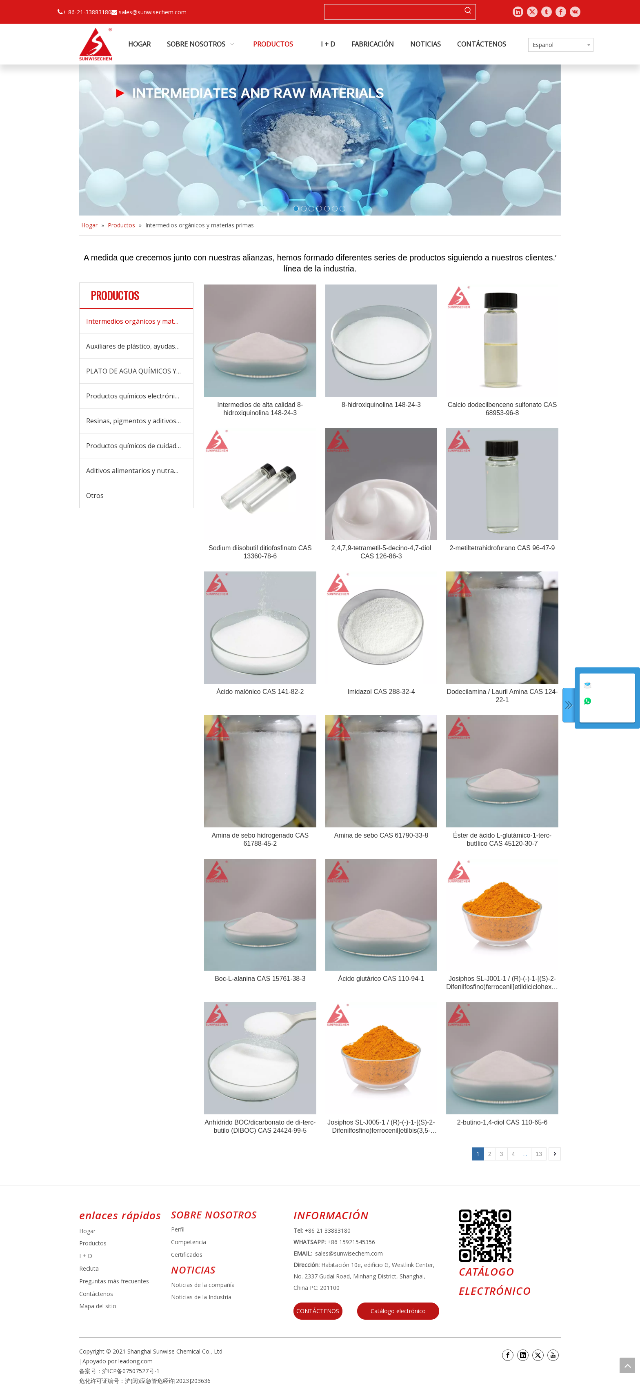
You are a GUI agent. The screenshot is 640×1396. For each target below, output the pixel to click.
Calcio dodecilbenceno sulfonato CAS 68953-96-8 (502, 408)
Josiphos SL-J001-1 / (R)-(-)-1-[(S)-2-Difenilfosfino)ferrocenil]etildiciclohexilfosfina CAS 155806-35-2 (502, 983)
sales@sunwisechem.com (153, 12)
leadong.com (135, 1361)
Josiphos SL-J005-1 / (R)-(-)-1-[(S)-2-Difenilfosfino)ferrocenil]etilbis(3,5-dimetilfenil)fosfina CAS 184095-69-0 (381, 1127)
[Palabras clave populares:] (468, 11)
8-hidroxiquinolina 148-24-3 (381, 404)
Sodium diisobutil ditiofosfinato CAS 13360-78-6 (260, 552)
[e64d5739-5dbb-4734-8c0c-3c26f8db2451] (485, 1235)
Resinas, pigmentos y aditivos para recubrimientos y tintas (139, 420)
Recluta (89, 1268)
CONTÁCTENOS (317, 1311)
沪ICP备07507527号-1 (131, 1371)
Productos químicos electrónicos (135, 395)
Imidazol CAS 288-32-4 (381, 691)
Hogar (87, 1231)
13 (539, 1154)
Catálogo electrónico (398, 1311)
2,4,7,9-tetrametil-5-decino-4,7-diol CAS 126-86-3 (381, 552)
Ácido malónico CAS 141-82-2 (260, 691)
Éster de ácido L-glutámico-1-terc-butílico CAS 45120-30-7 (502, 839)
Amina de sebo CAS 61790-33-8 (381, 835)
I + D (85, 1256)
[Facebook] (507, 1355)
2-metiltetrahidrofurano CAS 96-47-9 (502, 548)
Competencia (188, 1242)
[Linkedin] (523, 1355)
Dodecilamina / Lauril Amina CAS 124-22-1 (502, 695)
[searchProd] (392, 11)
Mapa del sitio (97, 1306)
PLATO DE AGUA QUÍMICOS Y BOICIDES (139, 371)
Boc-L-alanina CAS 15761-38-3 (260, 978)
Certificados (186, 1254)
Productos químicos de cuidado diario (139, 445)
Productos (93, 1243)
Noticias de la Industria (201, 1297)
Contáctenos (96, 1294)
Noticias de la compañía (203, 1285)
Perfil (177, 1229)
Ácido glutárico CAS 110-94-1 (381, 978)
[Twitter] (538, 1355)
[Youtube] (553, 1355)
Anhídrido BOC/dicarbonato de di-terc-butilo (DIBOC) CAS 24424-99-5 (260, 1126)
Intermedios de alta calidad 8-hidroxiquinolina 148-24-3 (260, 408)
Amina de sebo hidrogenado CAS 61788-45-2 (260, 839)
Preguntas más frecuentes (114, 1281)
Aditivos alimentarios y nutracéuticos (139, 470)
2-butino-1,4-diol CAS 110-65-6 (502, 1122)
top (627, 1365)
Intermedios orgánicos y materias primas (139, 321)
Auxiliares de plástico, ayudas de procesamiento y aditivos (139, 346)
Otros (95, 495)
